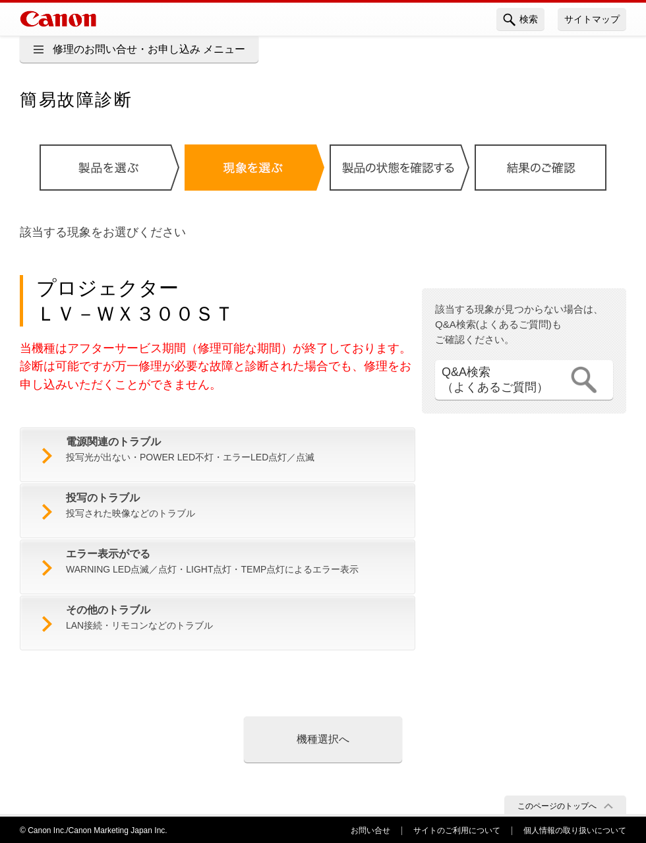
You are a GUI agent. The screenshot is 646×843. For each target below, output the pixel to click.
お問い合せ (370, 830)
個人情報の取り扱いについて (574, 830)
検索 (520, 19)
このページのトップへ (557, 806)
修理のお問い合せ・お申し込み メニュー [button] (149, 49)
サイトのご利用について (456, 830)
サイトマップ (592, 19)
